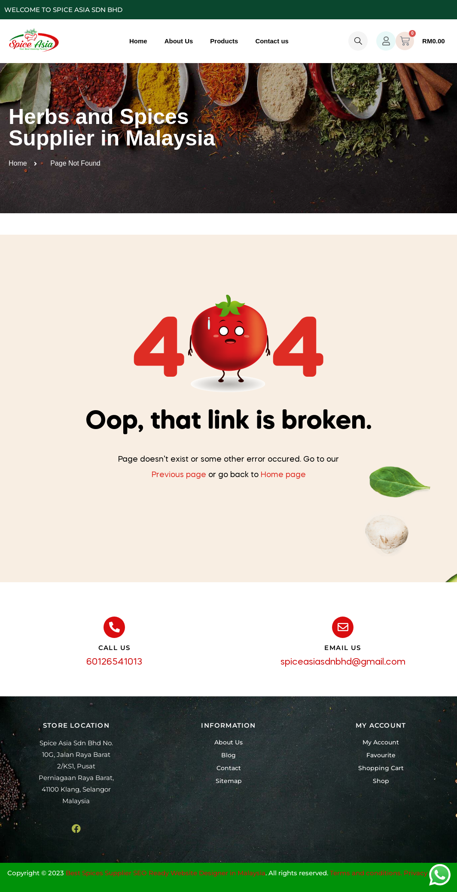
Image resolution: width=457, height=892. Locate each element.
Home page (283, 475)
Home (138, 41)
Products (224, 41)
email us (342, 648)
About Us (179, 41)
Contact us (272, 41)
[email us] (342, 627)
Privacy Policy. (427, 873)
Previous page (179, 475)
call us (114, 648)
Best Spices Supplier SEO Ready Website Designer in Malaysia (165, 873)
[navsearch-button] (358, 41)
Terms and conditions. (366, 873)
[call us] (114, 627)
